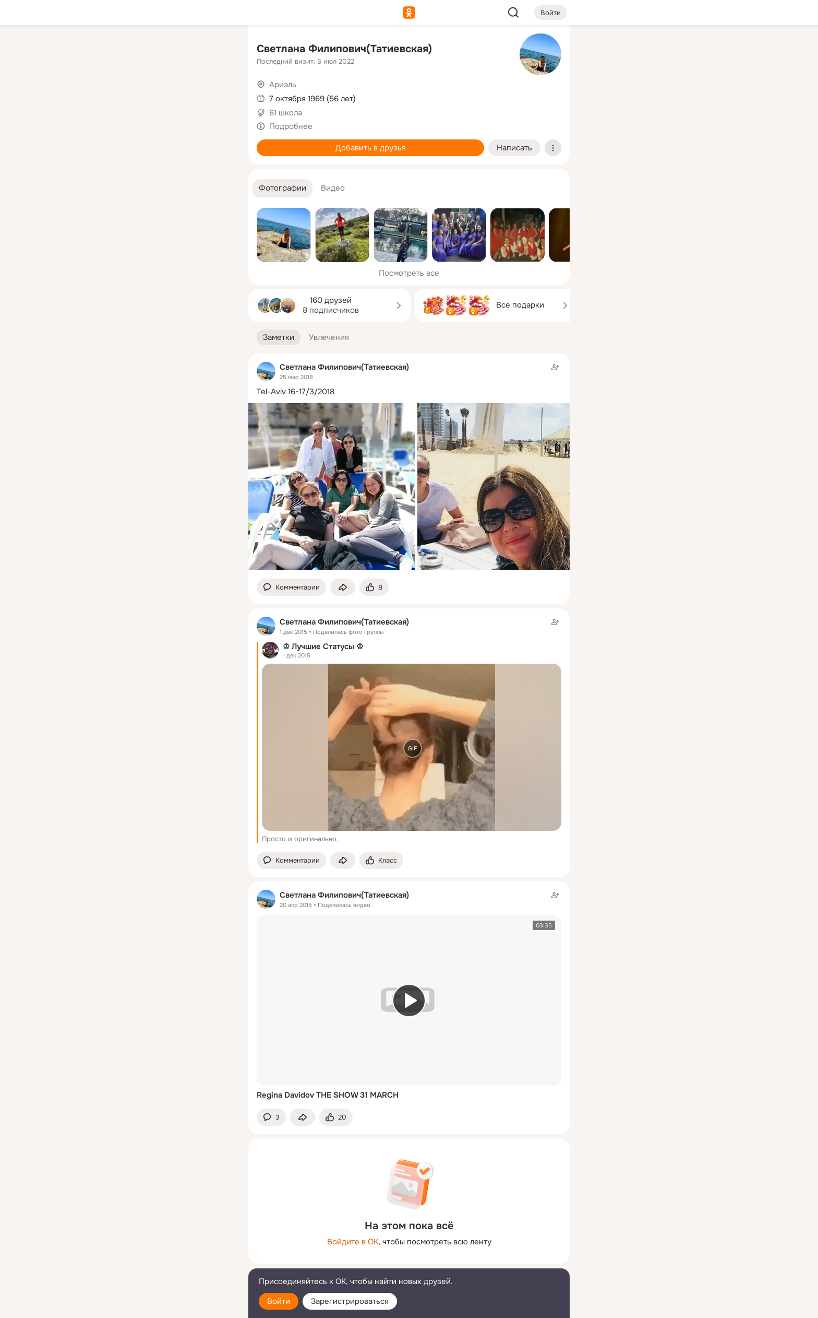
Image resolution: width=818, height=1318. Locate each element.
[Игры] (217, 142)
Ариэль (282, 84)
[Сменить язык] (171, 1260)
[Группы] (217, 50)
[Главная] (125, 50)
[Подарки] (125, 142)
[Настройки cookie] (171, 1304)
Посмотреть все (409, 273)
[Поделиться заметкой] (342, 587)
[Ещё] (171, 1237)
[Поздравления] (171, 142)
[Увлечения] (171, 50)
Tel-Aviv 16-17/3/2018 (295, 391)
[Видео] (217, 96)
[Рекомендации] (171, 188)
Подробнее (290, 126)
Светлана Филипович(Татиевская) (344, 48)
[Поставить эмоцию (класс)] (374, 587)
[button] (282, 188)
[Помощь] (125, 188)
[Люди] (171, 96)
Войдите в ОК (352, 1242)
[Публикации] (125, 96)
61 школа (285, 113)
